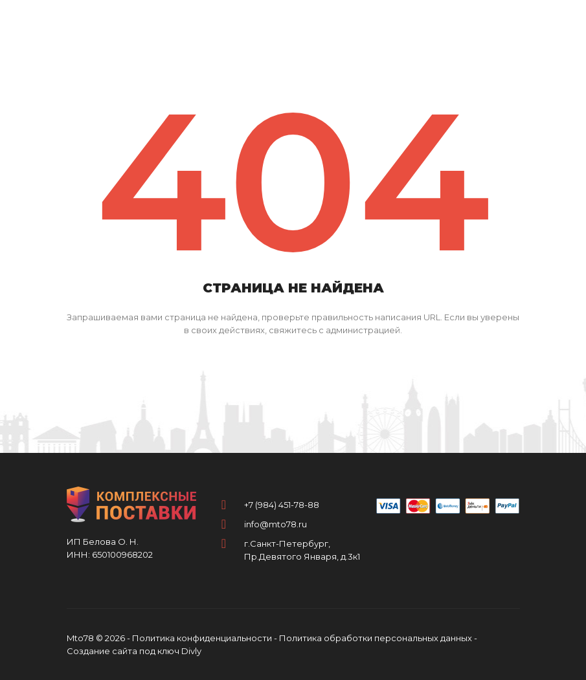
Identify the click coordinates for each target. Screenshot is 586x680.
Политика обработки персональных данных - (378, 638)
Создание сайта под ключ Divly (134, 651)
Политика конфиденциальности (202, 638)
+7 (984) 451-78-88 (281, 504)
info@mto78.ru (275, 524)
